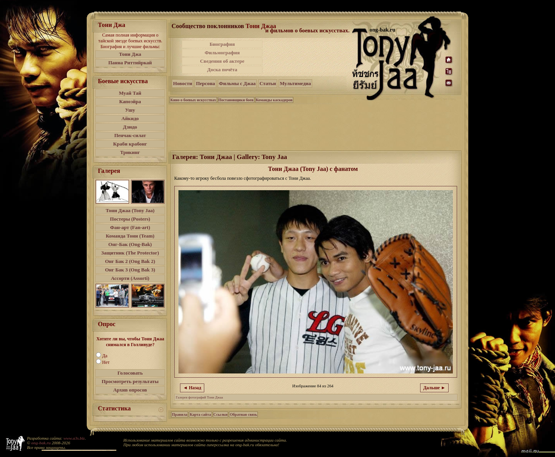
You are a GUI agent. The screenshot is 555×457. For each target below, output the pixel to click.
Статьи (267, 83)
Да (105, 355)
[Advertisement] (307, 57)
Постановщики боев (236, 100)
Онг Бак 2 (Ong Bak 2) (130, 261)
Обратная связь (243, 414)
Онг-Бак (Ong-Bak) (130, 244)
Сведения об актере (222, 61)
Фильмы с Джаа (237, 83)
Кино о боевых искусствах (193, 100)
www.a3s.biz (74, 438)
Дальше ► (434, 387)
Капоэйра (130, 101)
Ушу (130, 110)
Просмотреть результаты (130, 381)
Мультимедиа (295, 83)
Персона (205, 83)
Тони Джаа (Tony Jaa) (130, 210)
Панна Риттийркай (130, 62)
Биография (222, 44)
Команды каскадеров (274, 100)
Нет (105, 362)
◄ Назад (192, 387)
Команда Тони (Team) (130, 236)
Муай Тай (130, 93)
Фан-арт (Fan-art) (130, 227)
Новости (182, 83)
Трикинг (130, 152)
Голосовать (130, 373)
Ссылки (221, 414)
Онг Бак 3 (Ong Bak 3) (130, 270)
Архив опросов (130, 390)
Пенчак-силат (130, 135)
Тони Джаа (261, 26)
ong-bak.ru (40, 442)
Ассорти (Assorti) (130, 278)
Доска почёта (222, 69)
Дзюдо (130, 127)
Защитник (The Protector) (130, 253)
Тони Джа (130, 54)
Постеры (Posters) (130, 219)
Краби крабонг (130, 144)
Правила (179, 414)
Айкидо (130, 118)
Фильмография (222, 52)
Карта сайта (200, 414)
